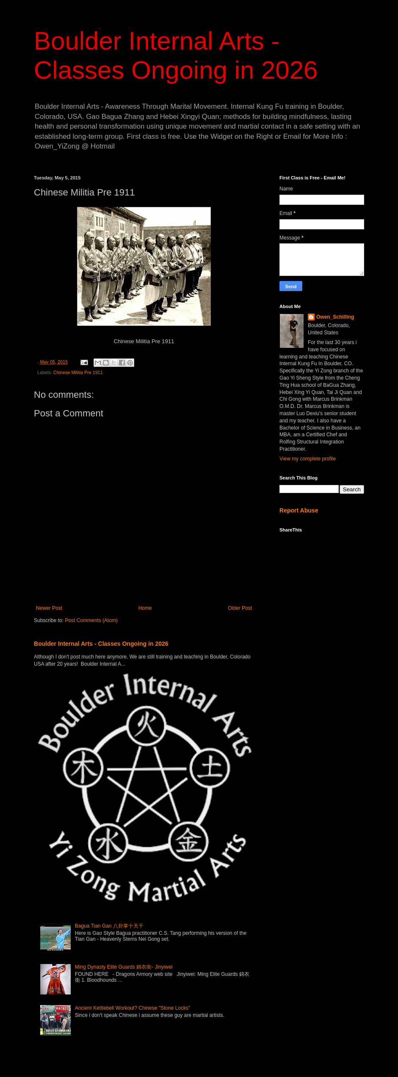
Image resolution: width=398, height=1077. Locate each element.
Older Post (240, 608)
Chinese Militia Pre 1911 (78, 372)
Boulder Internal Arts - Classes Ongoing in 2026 (101, 643)
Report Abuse (298, 510)
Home (145, 608)
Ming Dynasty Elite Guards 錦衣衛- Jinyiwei (124, 967)
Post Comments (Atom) (91, 620)
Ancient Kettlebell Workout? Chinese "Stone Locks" (132, 1008)
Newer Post (49, 608)
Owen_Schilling (335, 317)
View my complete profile (307, 459)
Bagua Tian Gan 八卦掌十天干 (109, 926)
